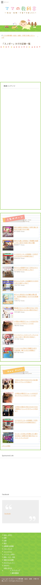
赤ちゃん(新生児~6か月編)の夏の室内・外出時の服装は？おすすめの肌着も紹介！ (26, 297)
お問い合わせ (8, 568)
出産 (5, 541)
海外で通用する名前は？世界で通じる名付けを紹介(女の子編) (26, 228)
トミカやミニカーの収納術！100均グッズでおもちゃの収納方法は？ (26, 255)
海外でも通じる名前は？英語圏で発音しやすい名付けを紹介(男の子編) (26, 242)
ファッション (8, 552)
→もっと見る (6, 446)
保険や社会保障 (9, 560)
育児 (5, 543)
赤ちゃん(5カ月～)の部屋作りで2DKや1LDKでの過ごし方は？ (26, 282)
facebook (5, 494)
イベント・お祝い (9, 554)
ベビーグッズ (8, 549)
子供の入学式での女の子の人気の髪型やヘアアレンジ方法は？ (26, 381)
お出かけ (6, 565)
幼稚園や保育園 (9, 546)
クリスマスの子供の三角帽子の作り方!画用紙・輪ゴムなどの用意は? (25, 349)
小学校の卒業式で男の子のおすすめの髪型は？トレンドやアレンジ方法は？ (26, 409)
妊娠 (5, 538)
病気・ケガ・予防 (9, 557)
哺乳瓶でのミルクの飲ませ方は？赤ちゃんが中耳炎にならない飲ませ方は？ (26, 309)
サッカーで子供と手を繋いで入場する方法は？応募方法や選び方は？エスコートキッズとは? (26, 436)
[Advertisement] (20, 148)
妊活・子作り (8, 535)
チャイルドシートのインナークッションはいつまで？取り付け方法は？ (26, 336)
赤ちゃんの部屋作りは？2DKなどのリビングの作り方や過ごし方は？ (26, 269)
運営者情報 (15, 573)
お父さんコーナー (9, 563)
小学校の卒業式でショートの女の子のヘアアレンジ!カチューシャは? (26, 322)
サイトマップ (16, 570)
